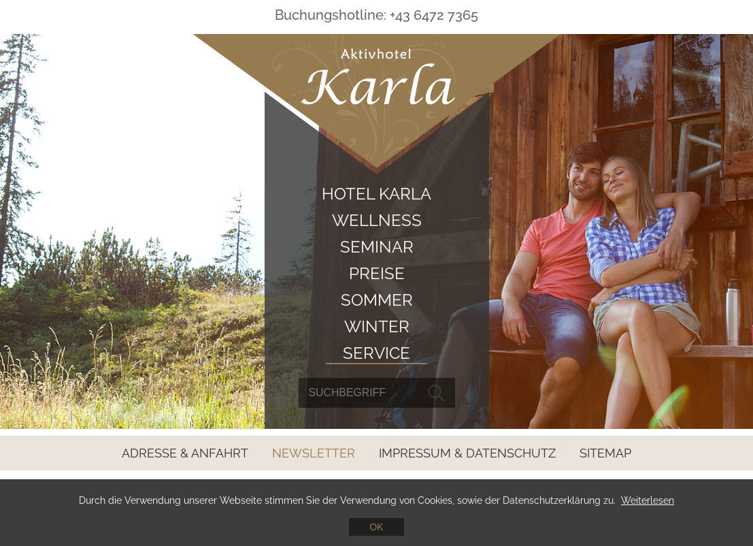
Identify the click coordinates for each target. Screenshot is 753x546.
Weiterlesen (647, 500)
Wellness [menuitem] (377, 220)
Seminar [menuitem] (377, 247)
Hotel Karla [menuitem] (376, 194)
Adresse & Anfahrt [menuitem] (185, 453)
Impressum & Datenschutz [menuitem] (467, 453)
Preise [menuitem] (377, 273)
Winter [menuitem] (376, 326)
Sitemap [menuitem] (605, 453)
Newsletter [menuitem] (313, 453)
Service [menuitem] (376, 353)
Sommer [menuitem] (377, 300)
